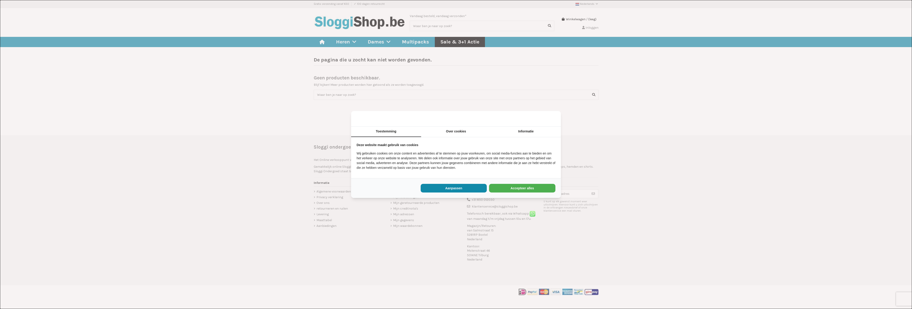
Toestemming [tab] (386, 131)
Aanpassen (453, 188)
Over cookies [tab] (456, 131)
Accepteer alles (522, 188)
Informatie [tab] (526, 131)
